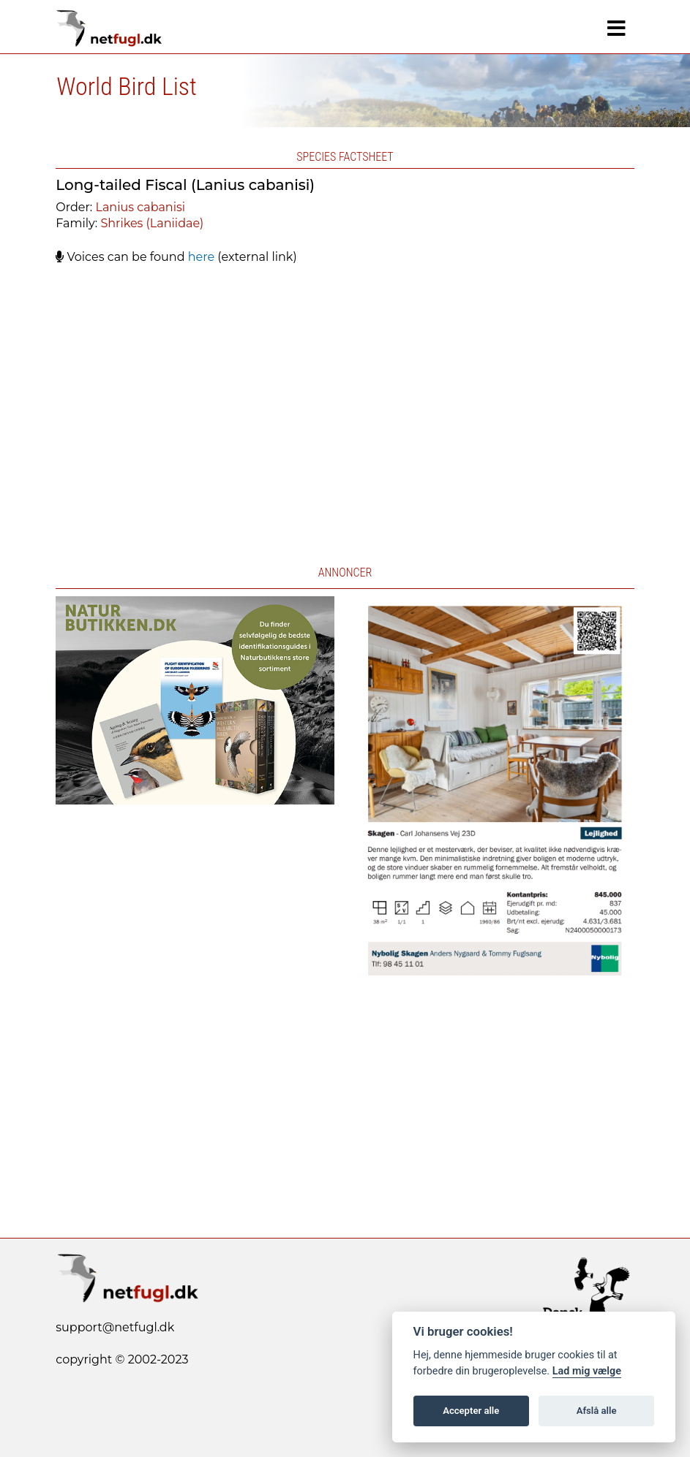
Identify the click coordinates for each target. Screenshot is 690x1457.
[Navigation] (616, 28)
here (201, 257)
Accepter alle (471, 1410)
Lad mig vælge (586, 1371)
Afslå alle (597, 1410)
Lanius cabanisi (140, 207)
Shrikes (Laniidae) (151, 223)
